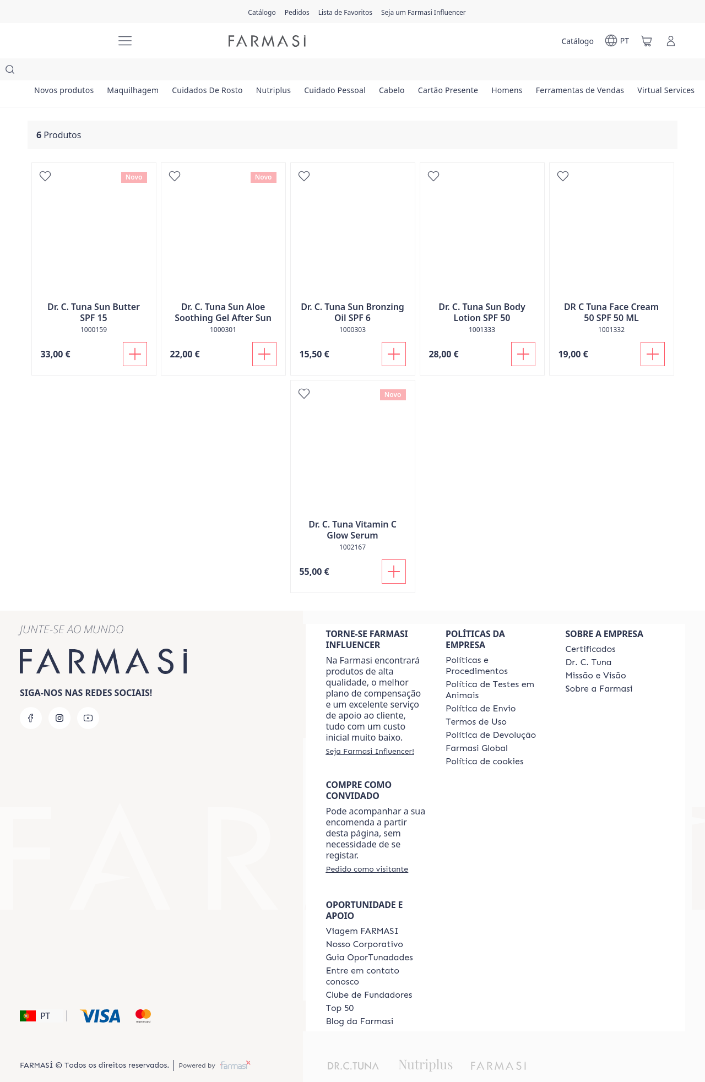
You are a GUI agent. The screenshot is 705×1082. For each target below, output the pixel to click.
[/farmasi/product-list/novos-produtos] (70, 71)
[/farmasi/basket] (646, 40)
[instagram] (59, 696)
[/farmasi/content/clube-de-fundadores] (369, 972)
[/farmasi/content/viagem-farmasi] (362, 909)
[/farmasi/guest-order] (367, 847)
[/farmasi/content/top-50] (340, 986)
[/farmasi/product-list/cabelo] (463, 71)
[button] (41, 994)
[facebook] (31, 696)
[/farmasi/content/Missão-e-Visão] (595, 653)
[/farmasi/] (66, 41)
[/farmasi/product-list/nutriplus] (319, 71)
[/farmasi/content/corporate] (477, 726)
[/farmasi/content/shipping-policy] (481, 686)
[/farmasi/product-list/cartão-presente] (533, 71)
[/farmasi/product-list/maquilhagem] (152, 71)
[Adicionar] (135, 332)
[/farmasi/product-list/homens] (604, 71)
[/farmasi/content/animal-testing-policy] (496, 668)
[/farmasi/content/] (485, 739)
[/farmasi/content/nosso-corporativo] (364, 922)
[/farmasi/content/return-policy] (491, 713)
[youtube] (88, 696)
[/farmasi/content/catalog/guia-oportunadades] (369, 935)
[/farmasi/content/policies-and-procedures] (496, 644)
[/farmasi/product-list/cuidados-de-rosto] (240, 71)
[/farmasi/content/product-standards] (590, 627)
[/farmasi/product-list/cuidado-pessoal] (393, 71)
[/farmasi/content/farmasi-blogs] (359, 999)
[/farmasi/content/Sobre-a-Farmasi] (598, 666)
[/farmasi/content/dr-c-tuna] (588, 640)
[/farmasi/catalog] (261, 11)
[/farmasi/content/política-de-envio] (476, 699)
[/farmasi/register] (297, 11)
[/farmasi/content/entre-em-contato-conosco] (376, 954)
